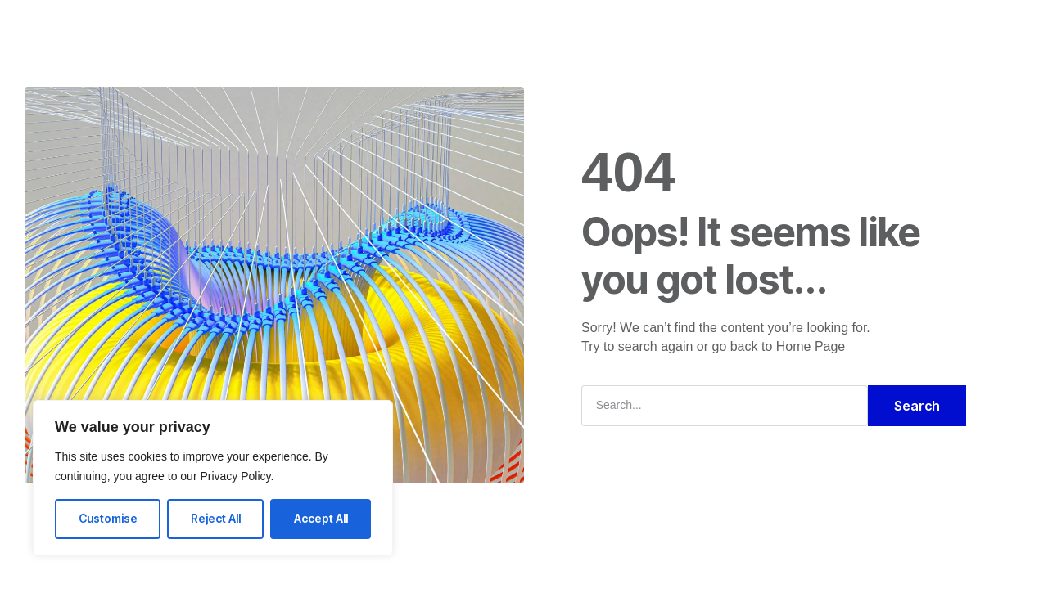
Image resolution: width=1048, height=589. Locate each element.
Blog (606, 28)
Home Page (811, 346)
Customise (108, 518)
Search (917, 406)
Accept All (321, 518)
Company (486, 28)
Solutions (402, 28)
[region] (213, 478)
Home (329, 28)
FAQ (554, 28)
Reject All (216, 518)
